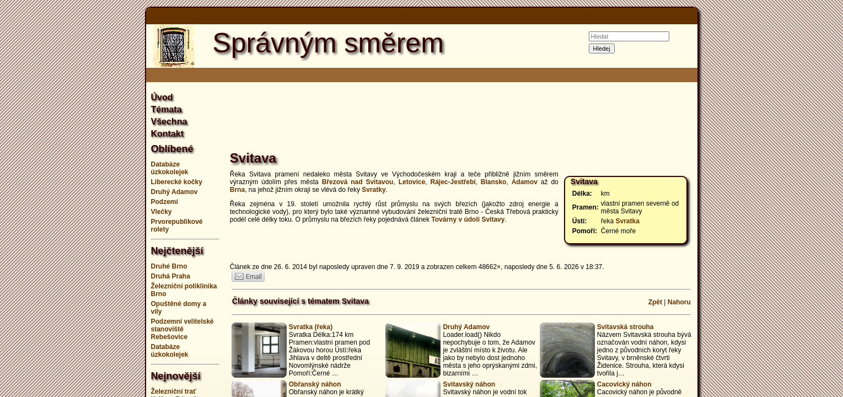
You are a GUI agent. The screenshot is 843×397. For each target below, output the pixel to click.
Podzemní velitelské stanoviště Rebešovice (182, 329)
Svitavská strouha (625, 327)
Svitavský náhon (469, 384)
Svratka (628, 221)
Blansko (494, 182)
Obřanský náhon (315, 384)
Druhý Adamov (174, 192)
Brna (237, 190)
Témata (166, 109)
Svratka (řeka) (310, 327)
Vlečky (161, 212)
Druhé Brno (169, 266)
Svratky (373, 190)
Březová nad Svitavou (358, 182)
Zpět (655, 302)
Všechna (169, 121)
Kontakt (167, 133)
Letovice (412, 182)
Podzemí (164, 202)
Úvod (162, 97)
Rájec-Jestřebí (453, 182)
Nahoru (679, 302)
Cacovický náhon (624, 384)
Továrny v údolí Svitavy (467, 219)
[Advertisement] (91, 198)
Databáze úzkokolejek (170, 168)
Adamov (525, 182)
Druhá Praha (170, 276)
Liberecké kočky (176, 182)
